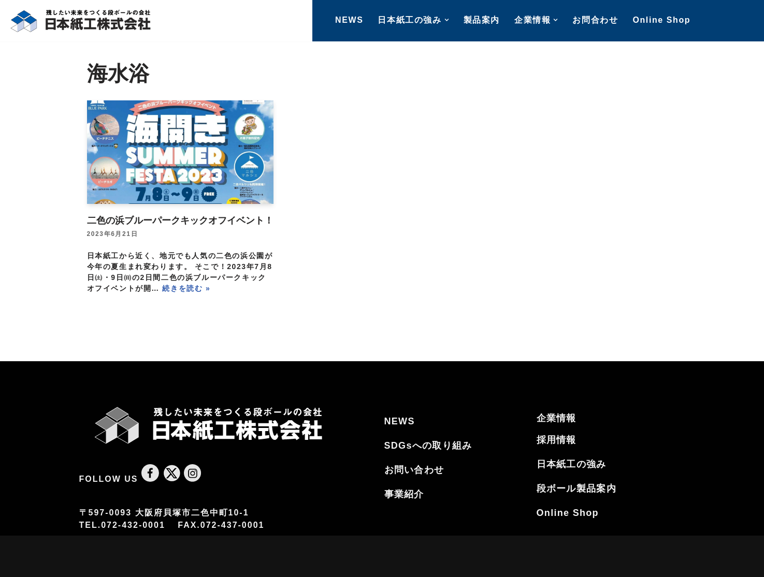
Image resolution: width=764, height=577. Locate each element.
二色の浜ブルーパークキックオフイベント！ (180, 220)
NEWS (349, 20)
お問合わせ (595, 20)
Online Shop (661, 20)
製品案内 (482, 20)
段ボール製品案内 (576, 488)
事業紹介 (404, 494)
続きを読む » (186, 288)
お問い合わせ (414, 470)
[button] (446, 20)
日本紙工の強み (572, 464)
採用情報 (556, 440)
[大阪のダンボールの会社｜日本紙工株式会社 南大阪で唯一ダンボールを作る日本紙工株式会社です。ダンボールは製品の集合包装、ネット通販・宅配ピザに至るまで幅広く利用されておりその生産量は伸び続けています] (80, 20)
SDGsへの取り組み (428, 445)
